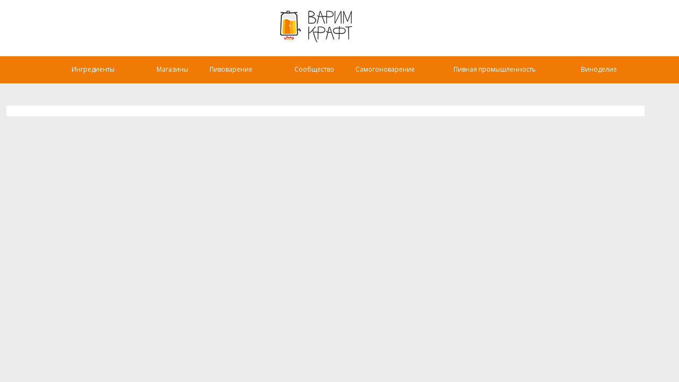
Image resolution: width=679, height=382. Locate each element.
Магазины (172, 69)
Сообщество (314, 69)
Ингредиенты (93, 69)
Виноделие (599, 69)
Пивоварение (231, 69)
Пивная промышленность (495, 69)
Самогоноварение (385, 69)
